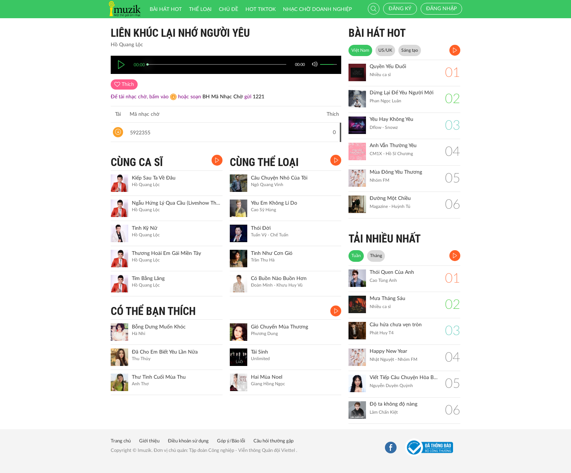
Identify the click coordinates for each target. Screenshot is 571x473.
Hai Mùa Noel (266, 377)
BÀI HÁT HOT (377, 33)
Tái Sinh (259, 352)
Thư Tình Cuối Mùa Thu (159, 377)
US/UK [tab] (385, 50)
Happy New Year (388, 351)
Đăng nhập (441, 8)
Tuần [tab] (356, 255)
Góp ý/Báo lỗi (231, 441)
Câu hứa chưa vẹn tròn (396, 324)
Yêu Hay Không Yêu (391, 119)
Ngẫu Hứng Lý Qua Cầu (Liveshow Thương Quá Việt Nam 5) (176, 203)
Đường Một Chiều (390, 198)
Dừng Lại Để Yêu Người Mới (401, 92)
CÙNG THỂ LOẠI (264, 162)
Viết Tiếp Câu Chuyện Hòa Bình (404, 377)
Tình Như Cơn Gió (271, 253)
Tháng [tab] (376, 255)
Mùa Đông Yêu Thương (396, 172)
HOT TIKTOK (260, 9)
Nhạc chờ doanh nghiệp (317, 9)
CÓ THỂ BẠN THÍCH (153, 311)
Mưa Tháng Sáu (387, 298)
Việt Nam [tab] (360, 50)
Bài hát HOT (166, 9)
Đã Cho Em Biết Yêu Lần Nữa (165, 352)
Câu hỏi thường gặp (273, 441)
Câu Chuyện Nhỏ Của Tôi (279, 178)
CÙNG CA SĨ (137, 162)
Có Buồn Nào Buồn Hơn (279, 278)
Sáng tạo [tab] (409, 50)
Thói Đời (261, 228)
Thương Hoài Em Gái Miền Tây (166, 253)
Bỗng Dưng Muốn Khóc (159, 327)
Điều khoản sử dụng (188, 441)
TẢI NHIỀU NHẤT (384, 238)
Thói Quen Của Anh (392, 272)
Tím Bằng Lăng (148, 278)
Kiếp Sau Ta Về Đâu (154, 178)
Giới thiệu (149, 441)
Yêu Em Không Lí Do (274, 203)
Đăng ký (400, 8)
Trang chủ (121, 441)
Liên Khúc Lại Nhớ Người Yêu (180, 33)
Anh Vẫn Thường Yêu (393, 145)
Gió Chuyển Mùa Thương (279, 327)
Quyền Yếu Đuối (388, 66)
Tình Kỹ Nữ (144, 228)
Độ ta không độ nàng (393, 404)
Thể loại (200, 9)
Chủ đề (228, 9)
